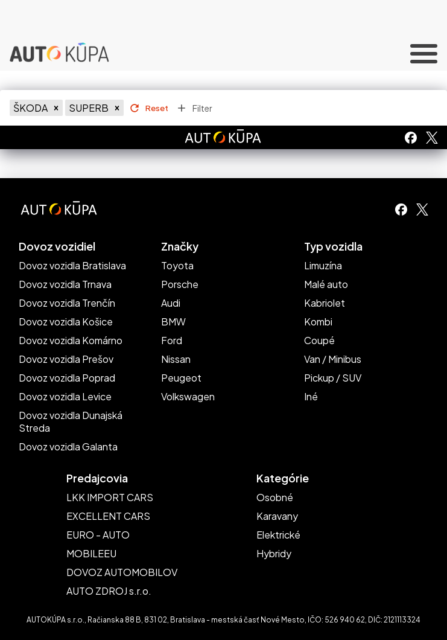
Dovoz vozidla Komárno (70, 340)
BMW (173, 321)
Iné (311, 396)
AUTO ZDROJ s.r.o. (108, 590)
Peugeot (181, 377)
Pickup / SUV (332, 377)
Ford (171, 340)
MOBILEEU (91, 553)
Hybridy (273, 553)
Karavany (277, 516)
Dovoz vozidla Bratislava (72, 265)
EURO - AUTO (98, 534)
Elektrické (278, 534)
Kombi (318, 321)
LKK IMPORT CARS (109, 497)
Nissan (176, 359)
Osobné (274, 497)
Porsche (179, 284)
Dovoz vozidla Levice (65, 396)
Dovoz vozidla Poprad (67, 377)
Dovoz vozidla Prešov (66, 359)
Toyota (177, 265)
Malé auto (326, 284)
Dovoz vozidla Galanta (68, 446)
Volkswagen (188, 396)
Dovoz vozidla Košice (66, 321)
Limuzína (323, 265)
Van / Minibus (332, 359)
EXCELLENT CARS (108, 516)
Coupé (319, 340)
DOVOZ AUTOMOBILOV (121, 572)
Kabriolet (324, 302)
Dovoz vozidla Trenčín (67, 302)
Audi (170, 302)
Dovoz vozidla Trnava (65, 284)
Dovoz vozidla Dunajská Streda (70, 421)
